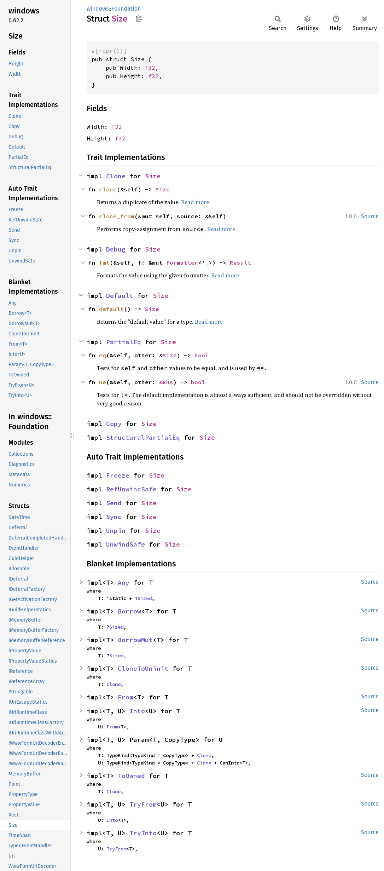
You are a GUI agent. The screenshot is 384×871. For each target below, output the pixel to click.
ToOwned (131, 776)
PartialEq (123, 342)
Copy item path (139, 18)
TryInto (143, 833)
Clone (116, 176)
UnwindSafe (125, 544)
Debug (116, 249)
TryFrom (143, 804)
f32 (150, 67)
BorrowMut (135, 640)
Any (123, 582)
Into (137, 711)
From (125, 697)
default (111, 308)
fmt (104, 262)
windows (98, 8)
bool (201, 355)
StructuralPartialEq (143, 437)
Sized (145, 598)
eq (102, 355)
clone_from (116, 216)
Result (240, 262)
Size (153, 176)
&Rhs (166, 382)
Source (370, 216)
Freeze (117, 475)
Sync (114, 517)
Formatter (182, 262)
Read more (195, 202)
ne (102, 382)
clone (108, 189)
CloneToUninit (143, 668)
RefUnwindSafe (131, 489)
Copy (114, 424)
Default (119, 296)
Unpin (116, 530)
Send (114, 503)
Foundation (126, 8)
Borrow (129, 611)
